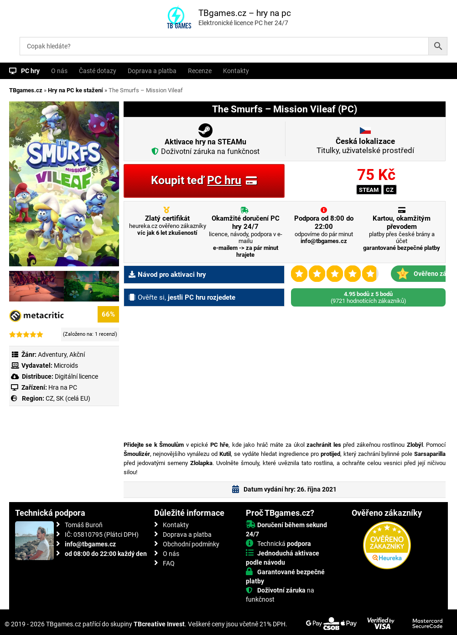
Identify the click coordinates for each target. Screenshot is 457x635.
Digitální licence (75, 376)
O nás (59, 70)
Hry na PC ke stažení (75, 90)
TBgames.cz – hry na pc (244, 13)
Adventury (52, 354)
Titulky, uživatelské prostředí (365, 146)
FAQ (169, 563)
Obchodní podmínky (191, 544)
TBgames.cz (25, 90)
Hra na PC (62, 387)
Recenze (200, 70)
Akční (77, 354)
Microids (66, 365)
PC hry (30, 70)
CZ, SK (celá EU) (68, 398)
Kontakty (236, 70)
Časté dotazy (97, 70)
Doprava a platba (152, 70)
